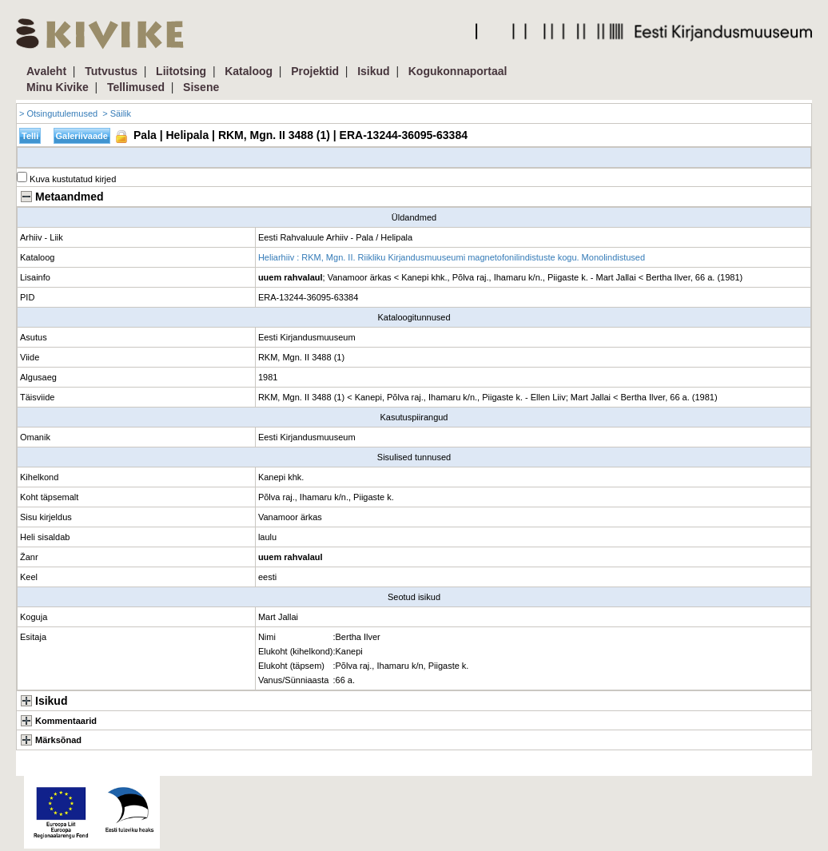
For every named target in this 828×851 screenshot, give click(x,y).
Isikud (373, 71)
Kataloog (249, 71)
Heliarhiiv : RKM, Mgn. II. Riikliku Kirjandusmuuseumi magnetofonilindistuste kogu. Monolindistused (451, 257)
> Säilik (116, 113)
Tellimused (136, 87)
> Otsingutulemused (58, 113)
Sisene (201, 87)
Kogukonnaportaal (458, 71)
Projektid (315, 71)
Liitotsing (181, 71)
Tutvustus (111, 71)
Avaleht (46, 71)
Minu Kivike (57, 87)
